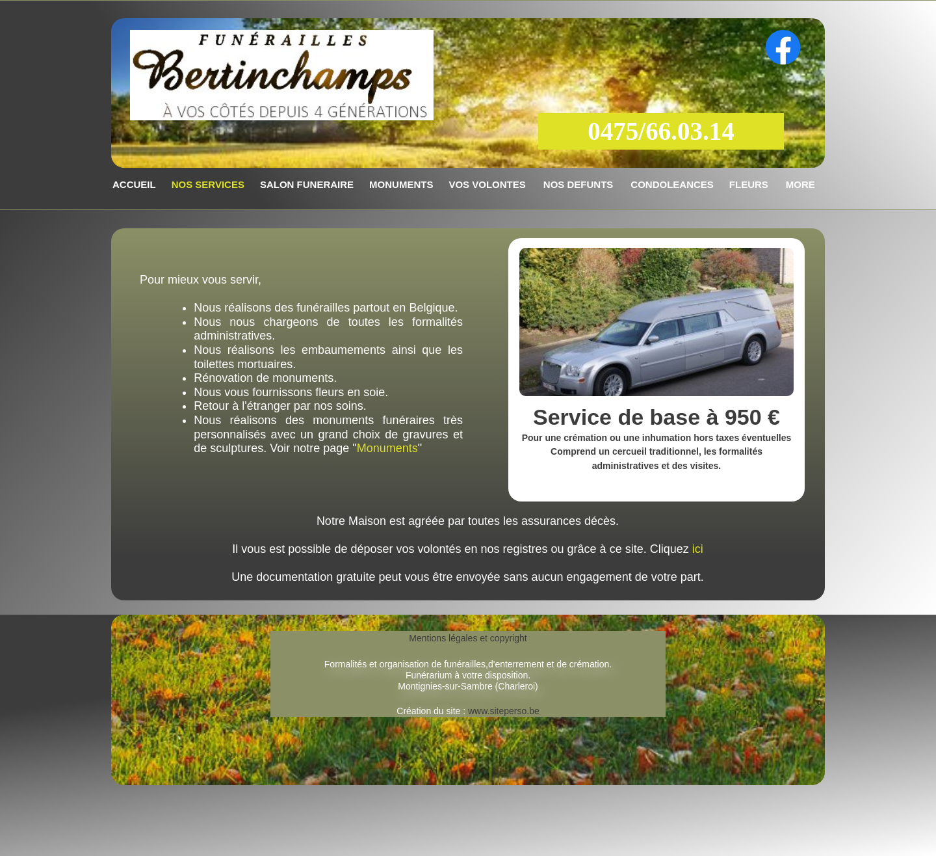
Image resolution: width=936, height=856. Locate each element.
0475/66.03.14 (661, 131)
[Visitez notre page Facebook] (783, 47)
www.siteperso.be (502, 711)
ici (697, 548)
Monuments (387, 448)
